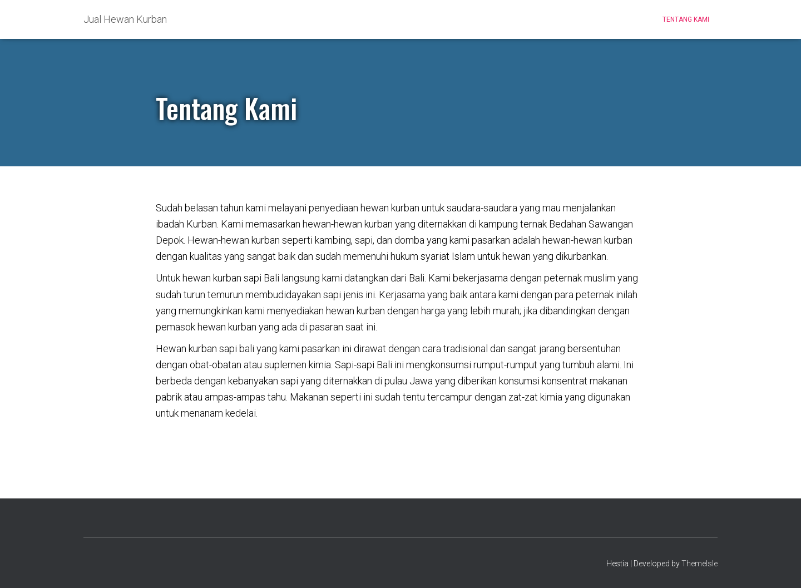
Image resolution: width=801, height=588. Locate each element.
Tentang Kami (685, 19)
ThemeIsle (699, 563)
